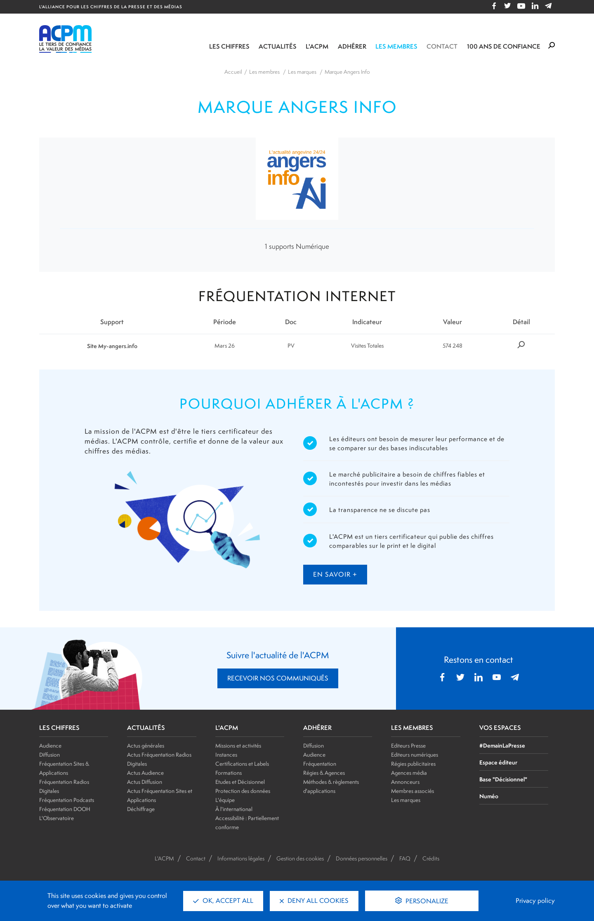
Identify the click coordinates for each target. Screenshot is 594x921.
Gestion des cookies (300, 858)
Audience (50, 745)
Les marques (405, 800)
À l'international (233, 809)
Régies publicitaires (413, 763)
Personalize (426, 901)
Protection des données (242, 791)
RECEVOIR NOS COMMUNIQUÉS (277, 678)
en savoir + (335, 574)
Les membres (396, 46)
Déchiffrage (141, 809)
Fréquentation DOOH (64, 809)
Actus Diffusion (144, 781)
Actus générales (145, 745)
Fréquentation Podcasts (66, 800)
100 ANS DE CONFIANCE (503, 46)
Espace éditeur (498, 762)
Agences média (409, 772)
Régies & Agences (324, 772)
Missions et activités (238, 745)
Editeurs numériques (414, 754)
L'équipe (225, 800)
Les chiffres (229, 46)
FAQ (404, 858)
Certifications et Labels (242, 763)
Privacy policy (535, 900)
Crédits (430, 858)
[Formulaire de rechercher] (551, 46)
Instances (226, 754)
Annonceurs (405, 781)
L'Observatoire (56, 818)
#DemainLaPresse (502, 745)
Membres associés (412, 791)
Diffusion (49, 754)
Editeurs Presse (408, 745)
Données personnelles (361, 858)
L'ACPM (317, 46)
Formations (228, 772)
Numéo (488, 796)
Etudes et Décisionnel (240, 781)
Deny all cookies (314, 900)
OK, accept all (223, 900)
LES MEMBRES (412, 728)
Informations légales (240, 858)
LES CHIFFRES (59, 728)
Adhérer (352, 46)
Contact (442, 46)
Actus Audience (145, 772)
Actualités (278, 46)
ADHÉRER (317, 728)
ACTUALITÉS (146, 728)
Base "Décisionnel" (503, 779)
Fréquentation (319, 763)
